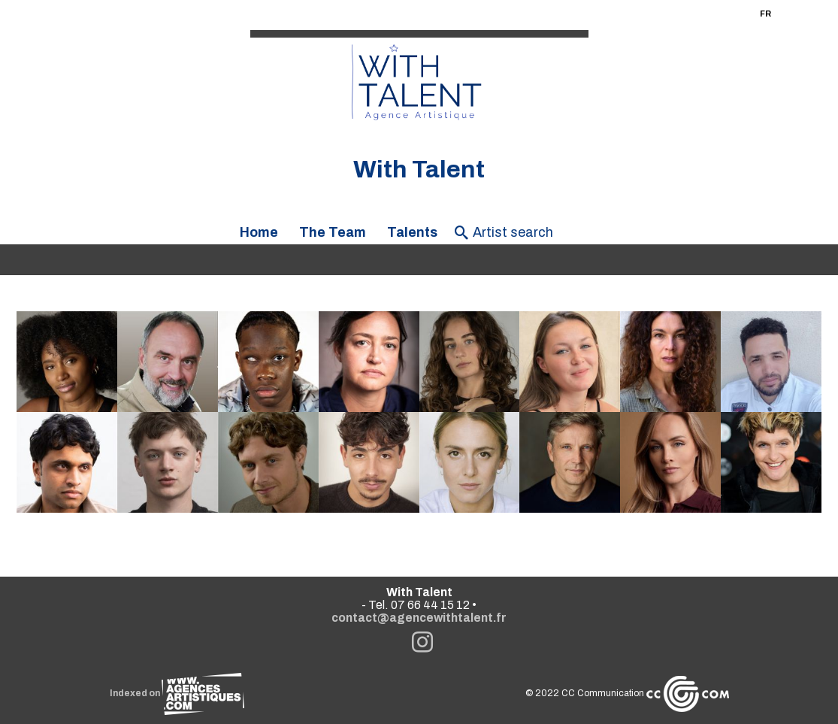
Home (259, 232)
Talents (412, 232)
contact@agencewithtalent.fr (419, 617)
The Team (332, 232)
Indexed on (177, 693)
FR (765, 13)
